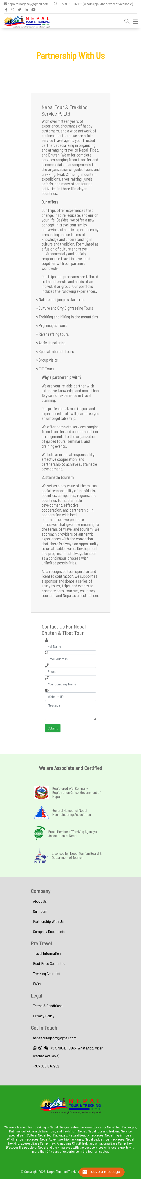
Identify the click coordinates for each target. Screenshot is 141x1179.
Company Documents (49, 931)
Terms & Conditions (48, 1005)
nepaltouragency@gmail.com (26, 4)
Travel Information (47, 953)
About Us (40, 901)
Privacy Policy (43, 1015)
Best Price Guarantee (49, 963)
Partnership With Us (48, 921)
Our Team (40, 911)
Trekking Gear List (46, 973)
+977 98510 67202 (46, 1065)
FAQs (37, 983)
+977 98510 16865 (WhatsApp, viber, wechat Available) (93, 4)
